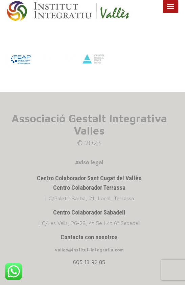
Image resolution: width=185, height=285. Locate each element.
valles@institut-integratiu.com (89, 249)
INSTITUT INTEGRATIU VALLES (74, 11)
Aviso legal (89, 162)
